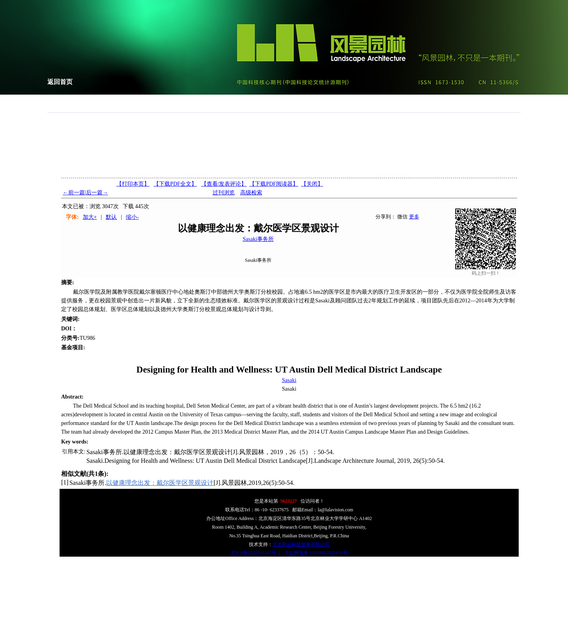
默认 (111, 217)
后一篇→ (97, 193)
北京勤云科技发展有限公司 (301, 544)
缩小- (132, 217)
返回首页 (60, 81)
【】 (224, 184)
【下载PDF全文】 (175, 184)
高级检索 (251, 193)
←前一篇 (74, 193)
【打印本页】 (132, 184)
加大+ (90, 217)
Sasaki (289, 380)
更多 (414, 217)
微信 (402, 217)
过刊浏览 (224, 193)
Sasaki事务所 (258, 239)
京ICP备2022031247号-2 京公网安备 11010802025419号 (289, 552)
